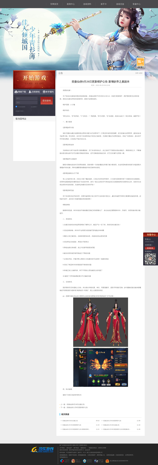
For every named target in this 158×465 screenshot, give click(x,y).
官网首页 (54, 4)
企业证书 (87, 450)
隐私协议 (83, 448)
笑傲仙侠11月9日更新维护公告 (74, 407)
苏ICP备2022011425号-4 (76, 450)
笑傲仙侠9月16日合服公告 (72, 404)
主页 (136, 73)
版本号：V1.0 (82, 452)
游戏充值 (120, 4)
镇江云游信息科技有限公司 (94, 452)
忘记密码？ (34, 107)
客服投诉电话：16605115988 (97, 448)
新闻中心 (71, 4)
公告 (140, 73)
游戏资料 (87, 4)
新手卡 (104, 4)
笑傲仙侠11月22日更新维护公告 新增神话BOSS (76, 429)
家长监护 (69, 448)
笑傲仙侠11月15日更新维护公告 (71, 425)
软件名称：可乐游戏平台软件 (68, 452)
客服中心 (137, 4)
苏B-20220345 (64, 450)
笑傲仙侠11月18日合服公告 (111, 425)
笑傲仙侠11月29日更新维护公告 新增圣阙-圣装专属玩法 (117, 429)
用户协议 (76, 448)
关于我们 (62, 448)
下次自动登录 (21, 107)
